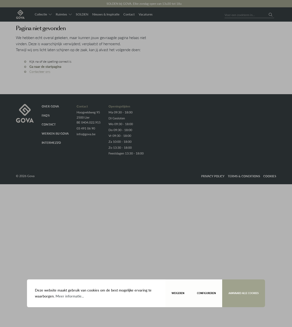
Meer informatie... (70, 296)
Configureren (206, 293)
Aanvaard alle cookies (244, 293)
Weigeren (178, 293)
